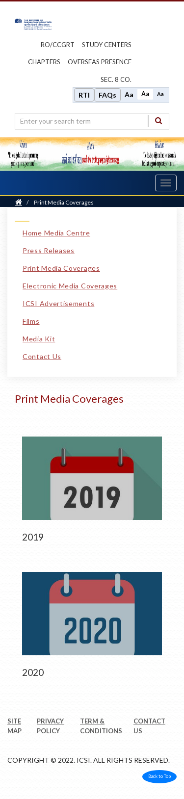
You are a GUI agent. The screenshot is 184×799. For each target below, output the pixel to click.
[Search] (158, 121)
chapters (44, 62)
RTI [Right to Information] (84, 95)
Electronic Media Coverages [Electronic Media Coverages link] (70, 286)
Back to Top (159, 776)
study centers (106, 45)
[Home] (19, 202)
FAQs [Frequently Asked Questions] (107, 95)
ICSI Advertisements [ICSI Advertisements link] (58, 303)
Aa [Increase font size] (129, 94)
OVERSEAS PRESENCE (99, 62)
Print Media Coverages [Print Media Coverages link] (61, 268)
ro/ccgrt (58, 45)
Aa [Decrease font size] (160, 94)
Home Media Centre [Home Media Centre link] (56, 233)
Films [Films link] (31, 321)
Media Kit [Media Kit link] (39, 339)
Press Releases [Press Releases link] (49, 250)
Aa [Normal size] (145, 94)
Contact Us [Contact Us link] (42, 356)
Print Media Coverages (64, 202)
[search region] (92, 121)
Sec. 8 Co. (116, 79)
